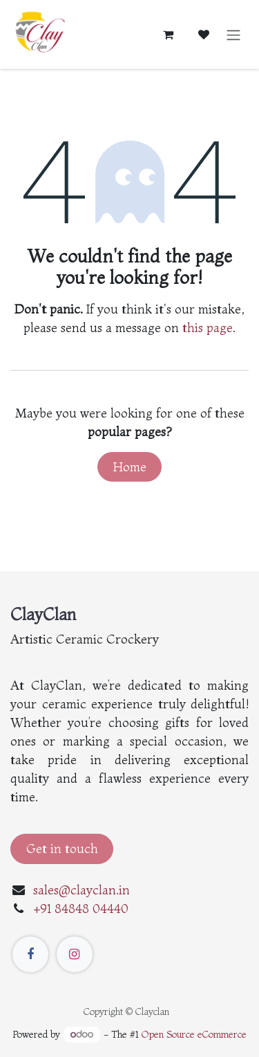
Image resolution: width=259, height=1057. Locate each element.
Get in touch (62, 848)
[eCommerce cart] (167, 34)
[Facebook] (30, 954)
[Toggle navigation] (233, 34)
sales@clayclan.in (81, 890)
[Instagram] (75, 954)
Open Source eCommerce (194, 1034)
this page (207, 328)
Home (129, 467)
